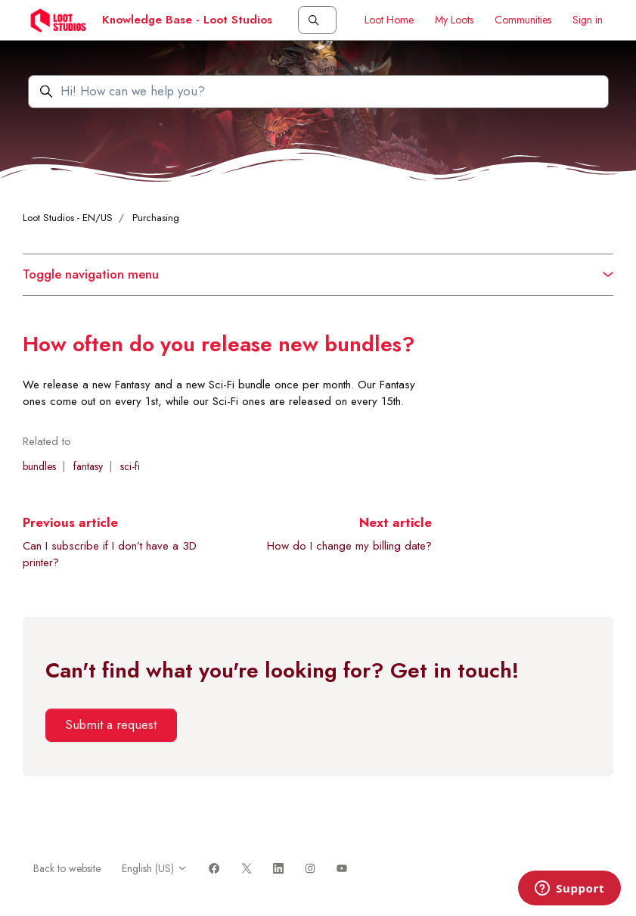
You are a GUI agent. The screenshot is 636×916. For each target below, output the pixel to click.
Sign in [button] (587, 19)
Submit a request (111, 724)
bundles (39, 466)
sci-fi (130, 466)
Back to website (67, 868)
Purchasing (155, 217)
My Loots (454, 19)
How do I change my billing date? (349, 545)
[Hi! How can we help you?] (318, 91)
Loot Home (389, 19)
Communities (523, 19)
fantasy (88, 466)
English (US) (155, 868)
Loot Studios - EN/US (68, 217)
